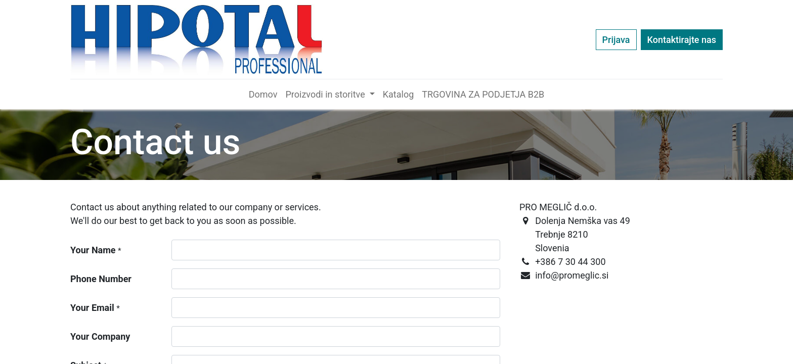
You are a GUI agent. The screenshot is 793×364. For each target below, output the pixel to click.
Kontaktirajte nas (681, 39)
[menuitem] (263, 94)
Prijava (616, 39)
